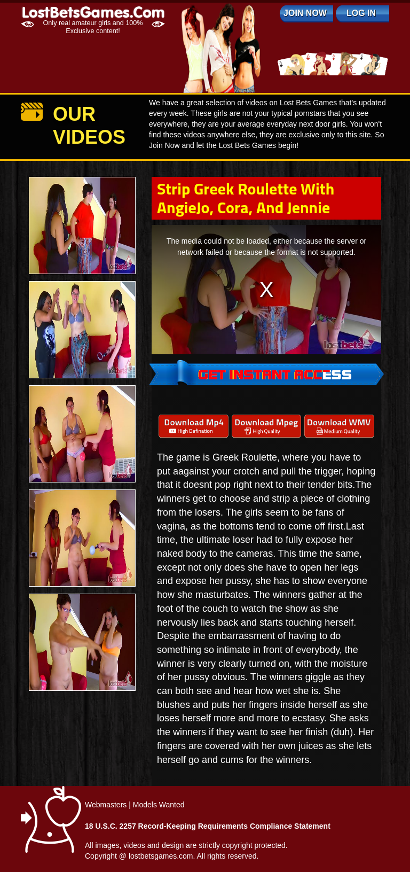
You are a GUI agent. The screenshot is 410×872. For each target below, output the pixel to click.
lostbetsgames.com (161, 856)
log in (361, 13)
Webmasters (106, 804)
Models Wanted (159, 804)
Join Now (305, 13)
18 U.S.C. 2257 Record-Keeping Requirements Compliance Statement (207, 826)
